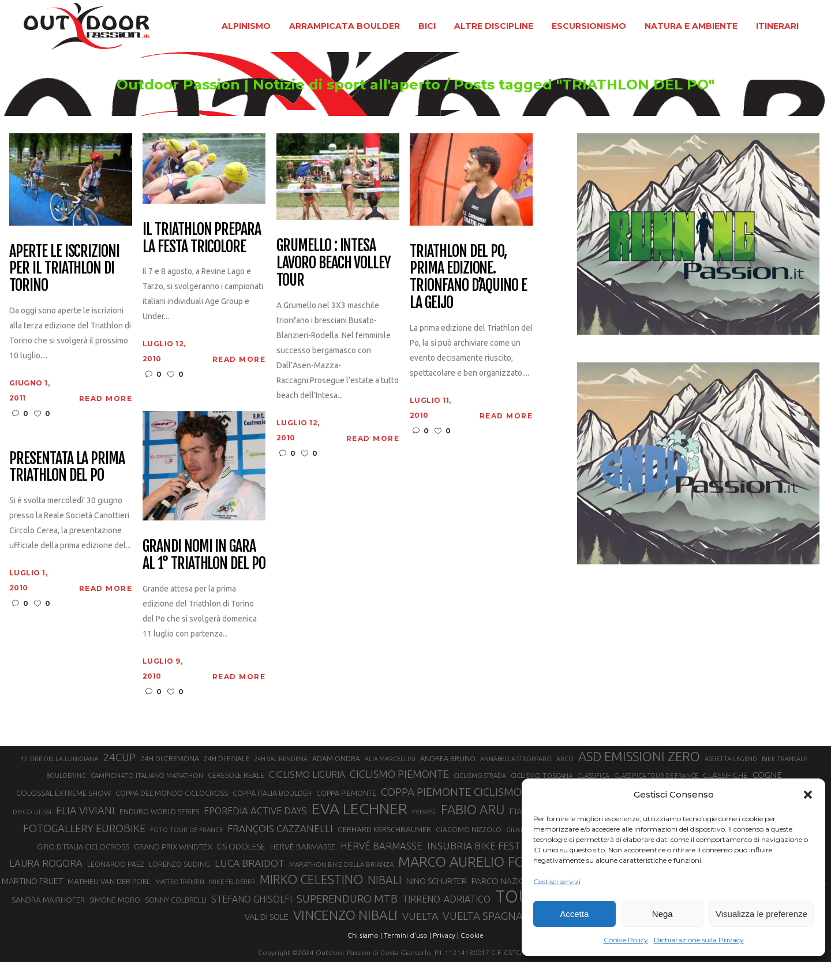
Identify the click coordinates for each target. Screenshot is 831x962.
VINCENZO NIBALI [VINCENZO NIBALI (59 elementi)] (345, 915)
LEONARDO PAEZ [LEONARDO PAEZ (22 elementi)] (115, 864)
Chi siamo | (364, 935)
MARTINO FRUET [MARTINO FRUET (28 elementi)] (32, 881)
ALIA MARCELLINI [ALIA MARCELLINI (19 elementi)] (390, 758)
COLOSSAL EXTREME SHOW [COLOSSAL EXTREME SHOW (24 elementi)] (63, 793)
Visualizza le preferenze (761, 914)
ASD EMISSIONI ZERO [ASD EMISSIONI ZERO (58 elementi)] (639, 756)
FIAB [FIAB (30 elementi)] (518, 811)
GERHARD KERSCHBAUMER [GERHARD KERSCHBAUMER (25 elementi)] (384, 829)
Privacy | (446, 935)
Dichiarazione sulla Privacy (699, 939)
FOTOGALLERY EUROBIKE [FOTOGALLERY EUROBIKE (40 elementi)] (84, 828)
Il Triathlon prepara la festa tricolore (202, 238)
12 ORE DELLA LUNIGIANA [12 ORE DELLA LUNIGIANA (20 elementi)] (59, 758)
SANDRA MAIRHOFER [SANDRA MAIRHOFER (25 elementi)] (48, 900)
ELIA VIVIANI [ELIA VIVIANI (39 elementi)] (85, 810)
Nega (662, 914)
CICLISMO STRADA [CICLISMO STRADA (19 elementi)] (480, 775)
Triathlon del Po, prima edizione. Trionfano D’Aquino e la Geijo (468, 277)
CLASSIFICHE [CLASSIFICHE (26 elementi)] (725, 775)
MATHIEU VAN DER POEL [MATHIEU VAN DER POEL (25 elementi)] (109, 881)
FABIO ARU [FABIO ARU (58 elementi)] (472, 809)
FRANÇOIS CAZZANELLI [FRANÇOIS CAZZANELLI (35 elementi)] (280, 828)
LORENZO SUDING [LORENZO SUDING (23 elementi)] (179, 864)
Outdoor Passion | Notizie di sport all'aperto (259, 85)
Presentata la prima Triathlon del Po (67, 467)
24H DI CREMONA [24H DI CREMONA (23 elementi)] (169, 758)
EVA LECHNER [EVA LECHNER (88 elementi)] (359, 808)
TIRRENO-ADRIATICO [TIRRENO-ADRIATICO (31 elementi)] (446, 899)
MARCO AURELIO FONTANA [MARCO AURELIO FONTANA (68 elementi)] (484, 862)
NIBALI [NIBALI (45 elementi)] (385, 880)
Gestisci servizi (557, 881)
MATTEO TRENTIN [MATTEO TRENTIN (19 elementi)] (179, 881)
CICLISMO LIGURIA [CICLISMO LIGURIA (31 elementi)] (307, 774)
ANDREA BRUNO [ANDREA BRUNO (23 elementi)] (448, 758)
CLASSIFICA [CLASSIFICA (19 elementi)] (593, 775)
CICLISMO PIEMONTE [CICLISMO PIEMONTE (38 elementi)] (399, 774)
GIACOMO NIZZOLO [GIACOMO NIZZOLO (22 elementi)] (468, 829)
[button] (808, 794)
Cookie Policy (626, 939)
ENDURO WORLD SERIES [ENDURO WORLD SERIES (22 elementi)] (159, 811)
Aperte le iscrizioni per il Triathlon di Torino (64, 269)
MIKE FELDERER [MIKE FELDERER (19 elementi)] (232, 881)
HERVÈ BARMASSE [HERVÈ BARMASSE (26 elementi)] (303, 846)
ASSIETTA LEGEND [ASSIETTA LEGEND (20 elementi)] (731, 758)
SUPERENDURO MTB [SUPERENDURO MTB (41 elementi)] (347, 899)
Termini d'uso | (407, 935)
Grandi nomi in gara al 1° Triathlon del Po (204, 555)
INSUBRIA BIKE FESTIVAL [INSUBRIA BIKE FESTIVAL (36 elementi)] (484, 845)
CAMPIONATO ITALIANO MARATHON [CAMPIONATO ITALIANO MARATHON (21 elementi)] (147, 775)
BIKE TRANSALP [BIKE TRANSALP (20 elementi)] (784, 758)
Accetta (574, 914)
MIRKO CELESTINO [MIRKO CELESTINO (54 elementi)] (311, 879)
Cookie (472, 935)
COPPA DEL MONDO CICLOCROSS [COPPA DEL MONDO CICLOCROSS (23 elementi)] (171, 793)
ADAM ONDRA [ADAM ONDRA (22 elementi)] (336, 758)
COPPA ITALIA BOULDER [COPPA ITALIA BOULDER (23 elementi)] (272, 793)
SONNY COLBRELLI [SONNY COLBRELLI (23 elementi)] (176, 900)
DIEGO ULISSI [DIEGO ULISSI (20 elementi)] (32, 811)
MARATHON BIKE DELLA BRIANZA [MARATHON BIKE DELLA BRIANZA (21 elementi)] (341, 864)
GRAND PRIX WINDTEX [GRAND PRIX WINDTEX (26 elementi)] (173, 846)
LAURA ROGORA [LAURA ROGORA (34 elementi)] (46, 863)
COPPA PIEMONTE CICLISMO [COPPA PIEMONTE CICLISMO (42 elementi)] (451, 791)
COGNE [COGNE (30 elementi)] (767, 775)
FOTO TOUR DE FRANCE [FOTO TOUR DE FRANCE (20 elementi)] (186, 829)
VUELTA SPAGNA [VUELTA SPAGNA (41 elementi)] (483, 916)
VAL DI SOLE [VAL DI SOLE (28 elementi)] (267, 917)
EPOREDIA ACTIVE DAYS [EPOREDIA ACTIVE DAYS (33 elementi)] (255, 811)
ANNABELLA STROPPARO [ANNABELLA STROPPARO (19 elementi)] (516, 758)
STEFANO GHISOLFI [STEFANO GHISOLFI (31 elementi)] (251, 899)
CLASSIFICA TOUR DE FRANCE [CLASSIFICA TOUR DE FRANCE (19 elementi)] (656, 775)
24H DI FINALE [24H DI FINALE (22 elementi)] (226, 758)
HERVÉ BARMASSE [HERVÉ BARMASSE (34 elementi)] (381, 845)
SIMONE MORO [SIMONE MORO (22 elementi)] (114, 900)
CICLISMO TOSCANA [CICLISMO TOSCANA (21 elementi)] (541, 775)
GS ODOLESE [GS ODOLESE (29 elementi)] (241, 846)
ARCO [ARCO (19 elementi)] (565, 758)
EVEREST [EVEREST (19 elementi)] (424, 811)
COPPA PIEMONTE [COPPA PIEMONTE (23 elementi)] (346, 793)
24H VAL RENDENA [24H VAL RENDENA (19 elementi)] (281, 758)
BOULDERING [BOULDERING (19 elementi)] (66, 775)
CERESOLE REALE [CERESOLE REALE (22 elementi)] (236, 775)
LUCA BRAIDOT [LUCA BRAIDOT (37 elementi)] (250, 863)
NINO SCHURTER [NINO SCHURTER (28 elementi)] (436, 881)
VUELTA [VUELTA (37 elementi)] (420, 916)
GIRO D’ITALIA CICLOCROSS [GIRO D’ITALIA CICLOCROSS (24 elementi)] (83, 847)
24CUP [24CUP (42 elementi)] (119, 757)
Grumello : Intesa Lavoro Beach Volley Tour (333, 263)
